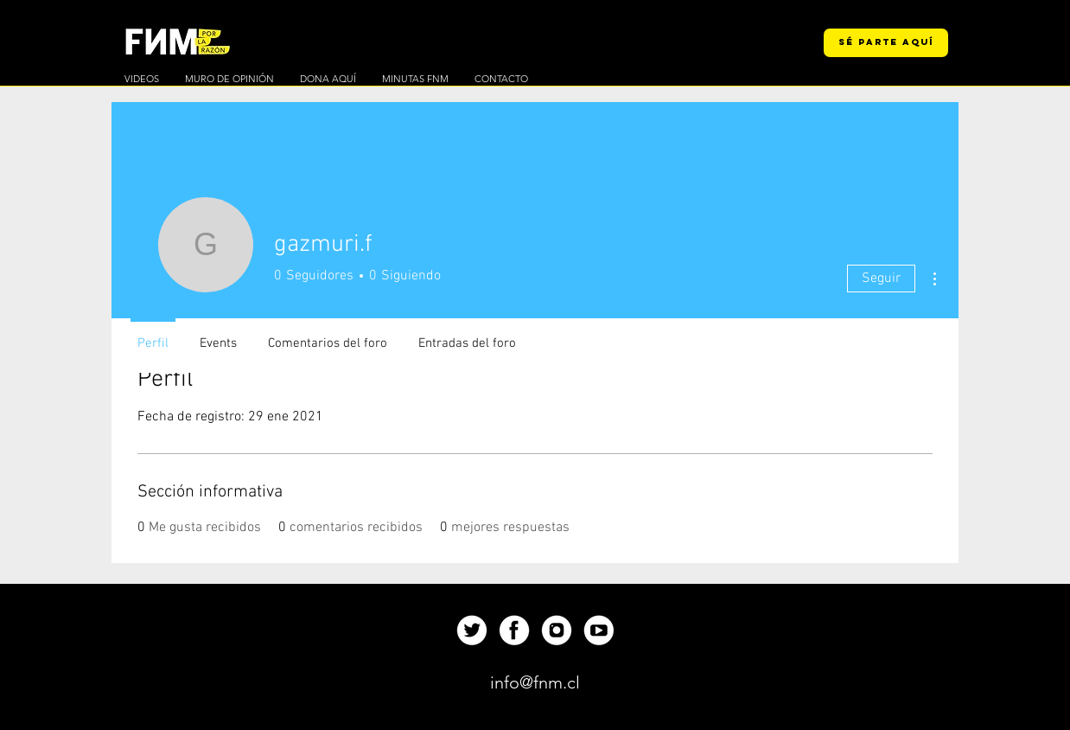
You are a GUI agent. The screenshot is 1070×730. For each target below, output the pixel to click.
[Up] (471, 630)
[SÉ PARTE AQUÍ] (886, 43)
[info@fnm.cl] (535, 682)
